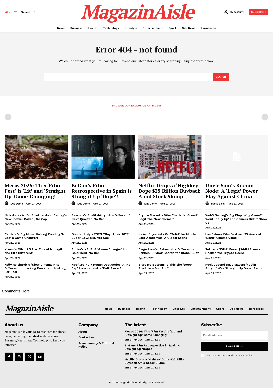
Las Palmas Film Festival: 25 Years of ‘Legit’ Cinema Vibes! (233, 236)
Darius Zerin (218, 203)
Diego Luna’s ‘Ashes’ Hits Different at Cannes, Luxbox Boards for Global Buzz (168, 251)
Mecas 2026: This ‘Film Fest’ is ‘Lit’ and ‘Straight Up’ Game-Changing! (35, 191)
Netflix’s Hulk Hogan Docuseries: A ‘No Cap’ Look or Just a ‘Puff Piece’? (101, 266)
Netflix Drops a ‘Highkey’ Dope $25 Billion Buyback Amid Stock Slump (169, 191)
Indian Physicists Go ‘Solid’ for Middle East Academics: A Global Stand (167, 236)
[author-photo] (7, 203)
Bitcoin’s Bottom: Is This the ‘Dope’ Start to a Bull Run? (165, 266)
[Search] (221, 77)
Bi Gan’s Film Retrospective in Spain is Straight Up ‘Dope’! (102, 191)
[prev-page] (8, 117)
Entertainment (134, 339)
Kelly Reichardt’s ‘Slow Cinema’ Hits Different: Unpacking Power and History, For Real (35, 268)
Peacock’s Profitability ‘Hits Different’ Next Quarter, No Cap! (101, 217)
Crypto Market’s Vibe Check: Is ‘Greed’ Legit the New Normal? (168, 217)
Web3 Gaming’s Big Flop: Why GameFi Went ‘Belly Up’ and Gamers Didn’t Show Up (236, 218)
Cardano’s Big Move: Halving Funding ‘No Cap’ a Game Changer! (35, 236)
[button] (29, 12)
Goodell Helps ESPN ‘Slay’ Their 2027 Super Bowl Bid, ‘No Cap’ (100, 236)
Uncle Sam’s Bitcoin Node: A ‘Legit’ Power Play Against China (231, 191)
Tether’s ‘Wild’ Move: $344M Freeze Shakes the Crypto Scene (232, 251)
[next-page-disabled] (265, 117)
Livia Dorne (16, 203)
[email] (234, 335)
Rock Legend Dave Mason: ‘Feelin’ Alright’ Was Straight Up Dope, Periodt (235, 266)
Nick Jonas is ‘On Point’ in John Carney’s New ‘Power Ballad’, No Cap (36, 217)
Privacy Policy (244, 355)
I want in (235, 346)
